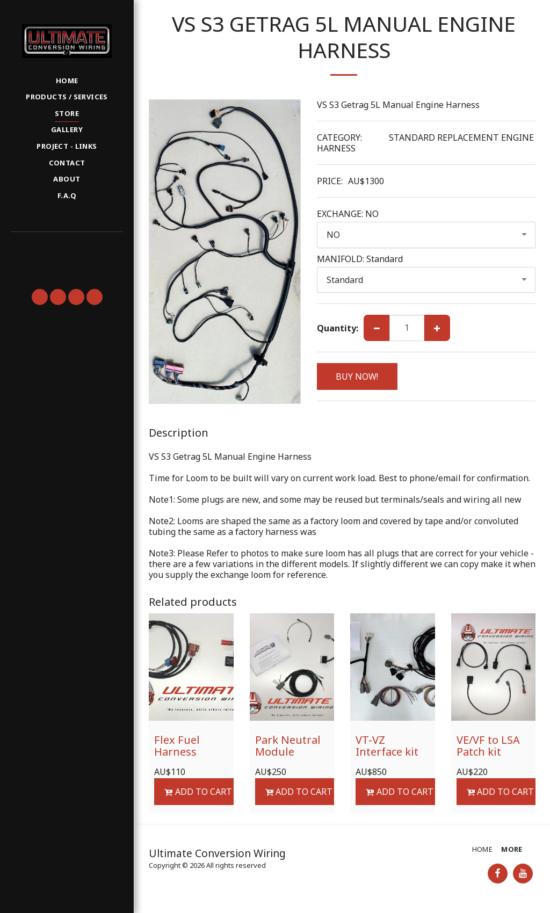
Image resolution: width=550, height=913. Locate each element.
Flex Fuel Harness (177, 746)
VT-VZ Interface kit (387, 746)
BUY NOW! (357, 376)
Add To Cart (198, 792)
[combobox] (426, 235)
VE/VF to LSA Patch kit (488, 746)
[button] (66, 247)
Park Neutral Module (288, 746)
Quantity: (337, 328)
